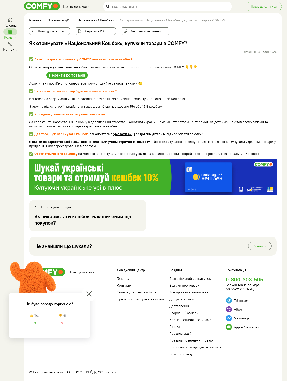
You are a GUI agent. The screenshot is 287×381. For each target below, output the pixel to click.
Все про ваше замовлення (189, 292)
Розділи (175, 270)
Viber (234, 309)
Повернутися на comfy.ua (136, 292)
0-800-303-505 (244, 279)
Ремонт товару (180, 354)
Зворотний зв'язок (183, 313)
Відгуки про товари (184, 285)
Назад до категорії (51, 31)
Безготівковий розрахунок (190, 278)
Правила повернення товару (191, 340)
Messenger (238, 318)
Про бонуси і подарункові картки (195, 347)
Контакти (260, 246)
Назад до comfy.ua (264, 6)
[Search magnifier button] (108, 6)
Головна (123, 278)
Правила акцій (180, 333)
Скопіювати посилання (144, 30)
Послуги (175, 326)
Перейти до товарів (67, 75)
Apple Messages (242, 327)
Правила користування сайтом (140, 299)
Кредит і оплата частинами (190, 320)
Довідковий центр (131, 270)
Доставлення (179, 306)
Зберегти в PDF (94, 31)
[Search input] (170, 6)
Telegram (237, 300)
